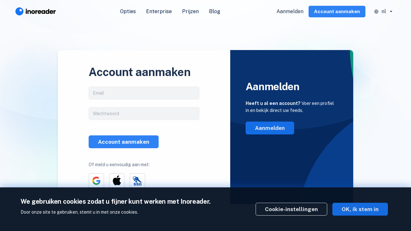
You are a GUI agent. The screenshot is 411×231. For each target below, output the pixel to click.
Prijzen (190, 11)
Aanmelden (289, 11)
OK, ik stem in (360, 209)
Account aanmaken (337, 11)
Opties (128, 11)
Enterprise (159, 11)
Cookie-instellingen (291, 209)
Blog (214, 11)
